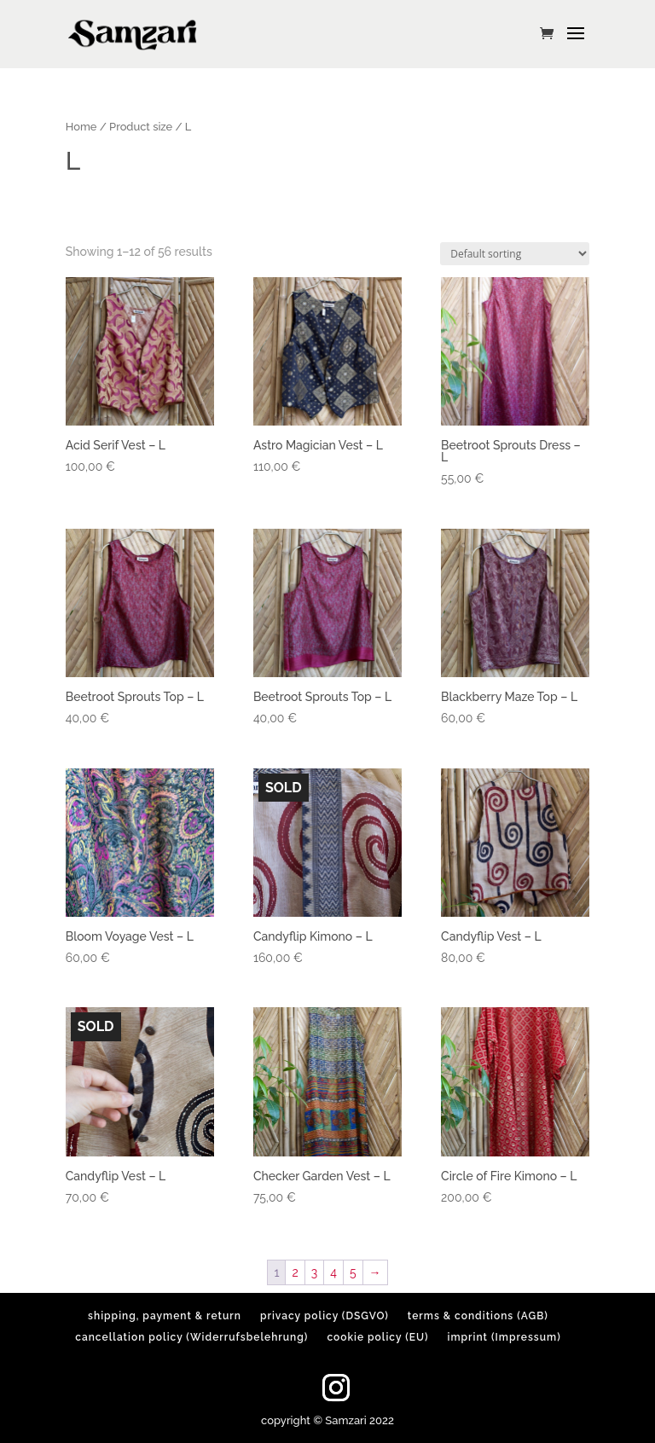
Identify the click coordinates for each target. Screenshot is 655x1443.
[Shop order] (514, 253)
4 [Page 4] (333, 1272)
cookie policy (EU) (377, 1337)
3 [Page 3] (314, 1272)
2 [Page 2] (295, 1272)
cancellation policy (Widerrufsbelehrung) (191, 1337)
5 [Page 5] (353, 1272)
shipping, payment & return (164, 1316)
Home (81, 126)
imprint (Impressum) (504, 1337)
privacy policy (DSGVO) (324, 1316)
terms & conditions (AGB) (478, 1316)
